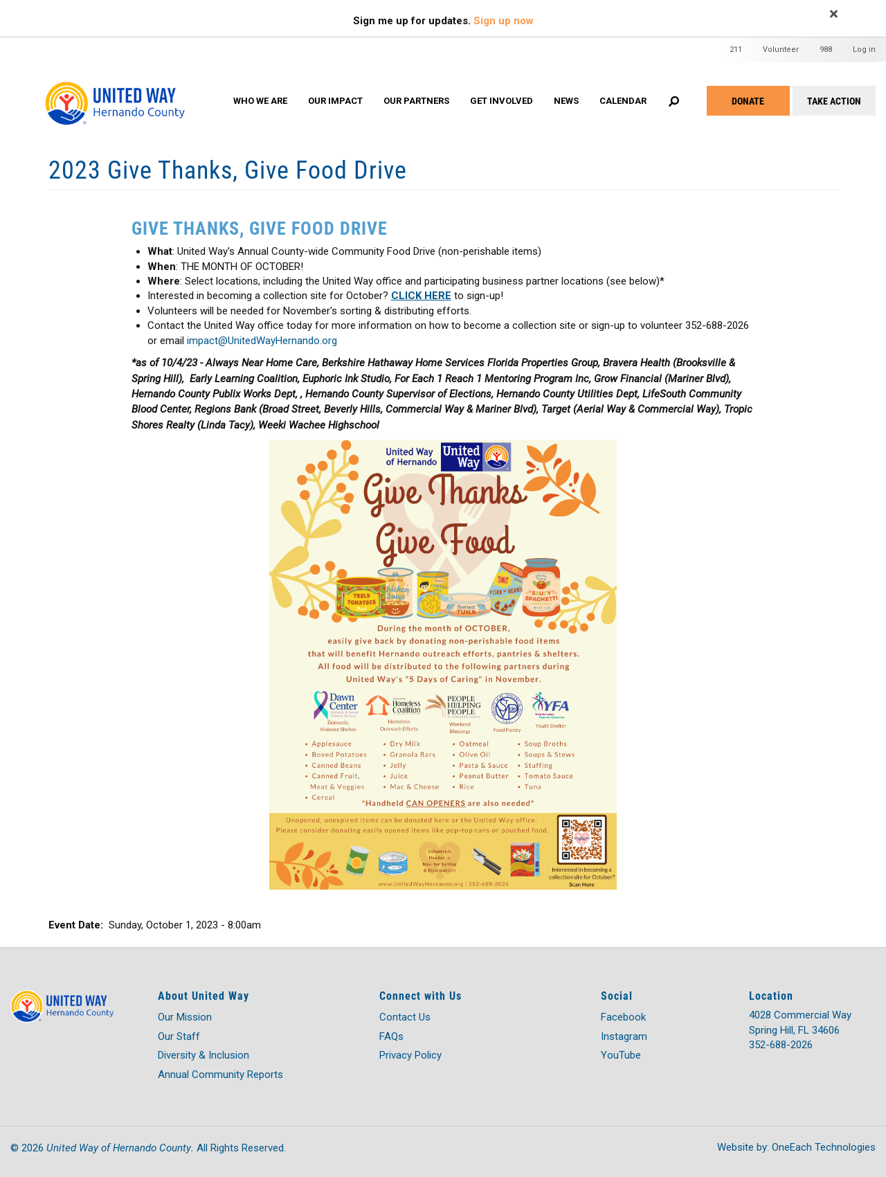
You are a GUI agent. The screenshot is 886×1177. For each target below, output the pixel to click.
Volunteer (781, 49)
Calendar (623, 101)
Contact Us (405, 1017)
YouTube (621, 1055)
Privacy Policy (410, 1055)
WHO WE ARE (260, 101)
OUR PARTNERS (416, 101)
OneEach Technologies (824, 1147)
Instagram (624, 1036)
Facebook (623, 1017)
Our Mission (185, 1017)
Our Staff (179, 1036)
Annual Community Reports (220, 1074)
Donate (748, 100)
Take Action (834, 100)
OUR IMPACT (335, 101)
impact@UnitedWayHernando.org (262, 340)
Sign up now (503, 21)
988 (826, 49)
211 (736, 49)
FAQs (391, 1036)
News (566, 101)
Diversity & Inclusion (203, 1055)
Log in (864, 49)
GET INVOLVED (501, 101)
